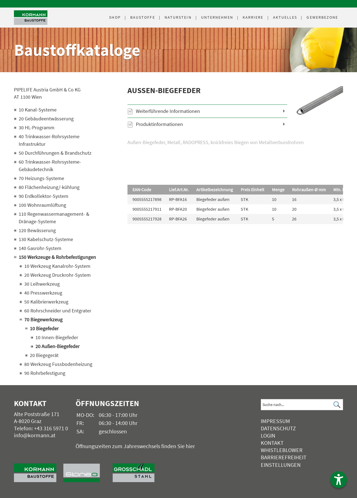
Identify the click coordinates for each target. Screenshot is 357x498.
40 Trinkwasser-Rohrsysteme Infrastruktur (49, 140)
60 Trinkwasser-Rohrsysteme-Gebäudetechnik (50, 166)
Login (268, 435)
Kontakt (272, 442)
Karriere (253, 17)
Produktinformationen (159, 124)
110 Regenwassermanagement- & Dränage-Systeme (54, 218)
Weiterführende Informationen (168, 111)
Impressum (275, 420)
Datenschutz (278, 428)
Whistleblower (282, 449)
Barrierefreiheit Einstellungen (284, 461)
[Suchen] (337, 405)
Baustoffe (142, 17)
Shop (114, 17)
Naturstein (178, 17)
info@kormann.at (35, 435)
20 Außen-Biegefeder (57, 346)
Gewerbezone (322, 17)
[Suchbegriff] (302, 404)
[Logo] (30, 17)
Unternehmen (217, 17)
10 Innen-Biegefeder (56, 337)
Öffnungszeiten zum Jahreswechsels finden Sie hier (135, 446)
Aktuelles (285, 17)
